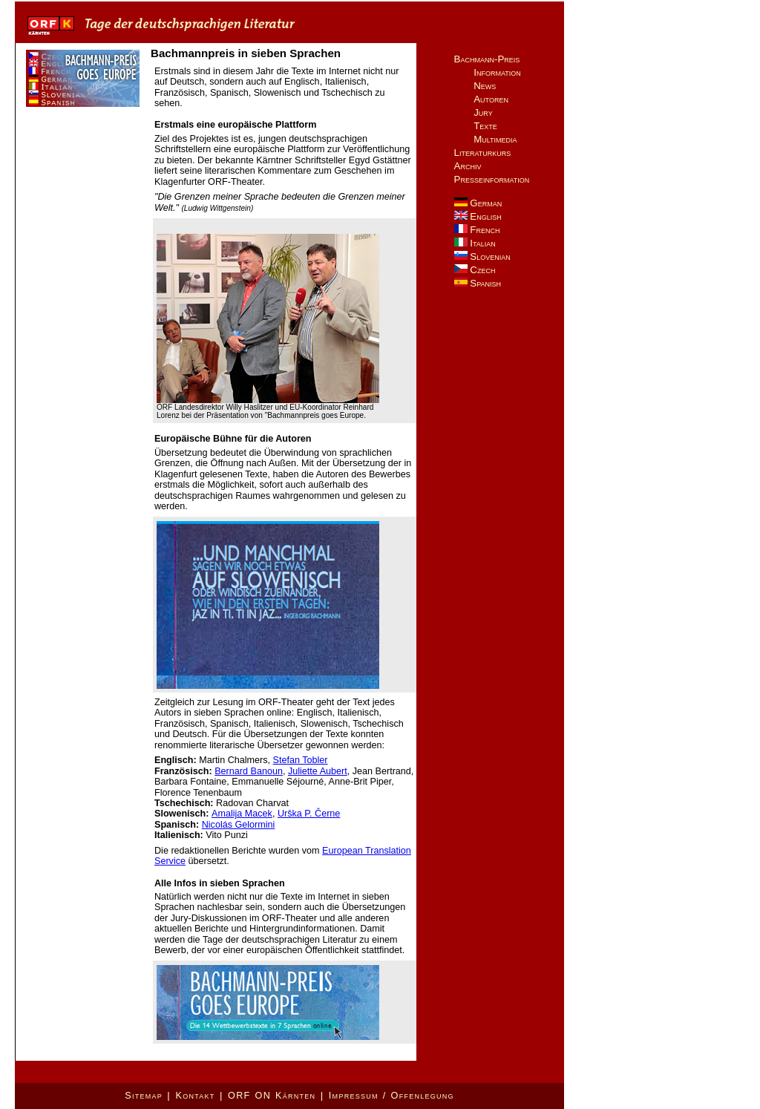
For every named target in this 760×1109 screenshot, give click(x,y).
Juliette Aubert (317, 771)
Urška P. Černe (309, 813)
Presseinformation (492, 179)
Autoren (491, 99)
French (477, 229)
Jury (483, 112)
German (478, 203)
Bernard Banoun (248, 771)
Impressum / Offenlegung (391, 1095)
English (478, 216)
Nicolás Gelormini (238, 825)
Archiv (468, 165)
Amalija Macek (242, 813)
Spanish (477, 283)
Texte (485, 125)
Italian (475, 243)
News (485, 85)
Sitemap (144, 1095)
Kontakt (194, 1095)
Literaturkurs (482, 152)
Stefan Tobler (300, 760)
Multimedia (495, 139)
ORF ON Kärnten (271, 1095)
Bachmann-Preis (487, 59)
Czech (475, 269)
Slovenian (482, 256)
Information (497, 72)
